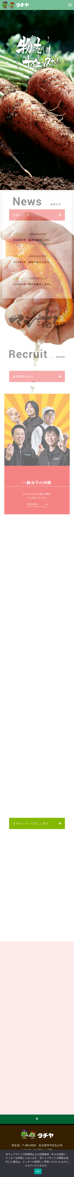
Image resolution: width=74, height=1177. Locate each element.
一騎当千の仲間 (37, 484)
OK (38, 1171)
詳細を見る (32, 505)
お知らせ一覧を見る (26, 215)
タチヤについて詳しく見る (31, 823)
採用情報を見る (23, 377)
